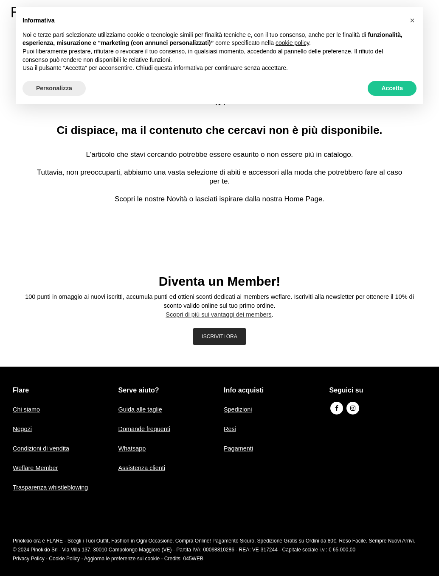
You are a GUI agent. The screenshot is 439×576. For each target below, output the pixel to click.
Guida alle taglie (141, 409)
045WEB (193, 559)
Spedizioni (238, 409)
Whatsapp (132, 448)
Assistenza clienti (142, 467)
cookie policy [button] (292, 42)
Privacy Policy (29, 559)
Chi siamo (27, 409)
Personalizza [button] (54, 88)
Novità (177, 199)
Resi (230, 428)
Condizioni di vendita (42, 448)
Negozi (23, 428)
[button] (412, 20)
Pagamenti (239, 448)
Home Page (303, 199)
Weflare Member (36, 467)
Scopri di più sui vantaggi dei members (218, 314)
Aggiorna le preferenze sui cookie (122, 559)
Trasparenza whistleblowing (52, 487)
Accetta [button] (392, 88)
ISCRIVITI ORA (219, 336)
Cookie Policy (64, 559)
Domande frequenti (145, 428)
